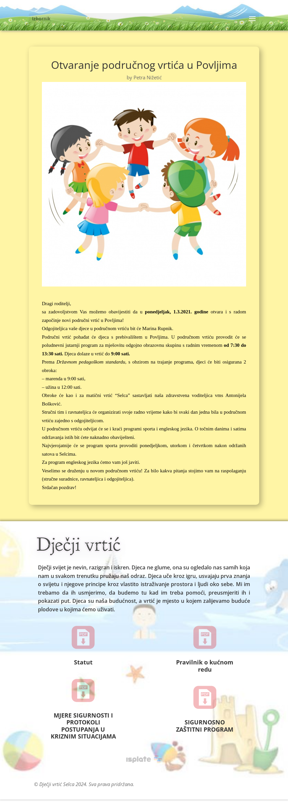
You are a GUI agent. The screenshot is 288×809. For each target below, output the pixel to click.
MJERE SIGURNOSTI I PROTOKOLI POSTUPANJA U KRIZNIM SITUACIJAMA (83, 725)
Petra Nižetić (148, 77)
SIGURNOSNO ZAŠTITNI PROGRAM (204, 725)
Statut (83, 662)
